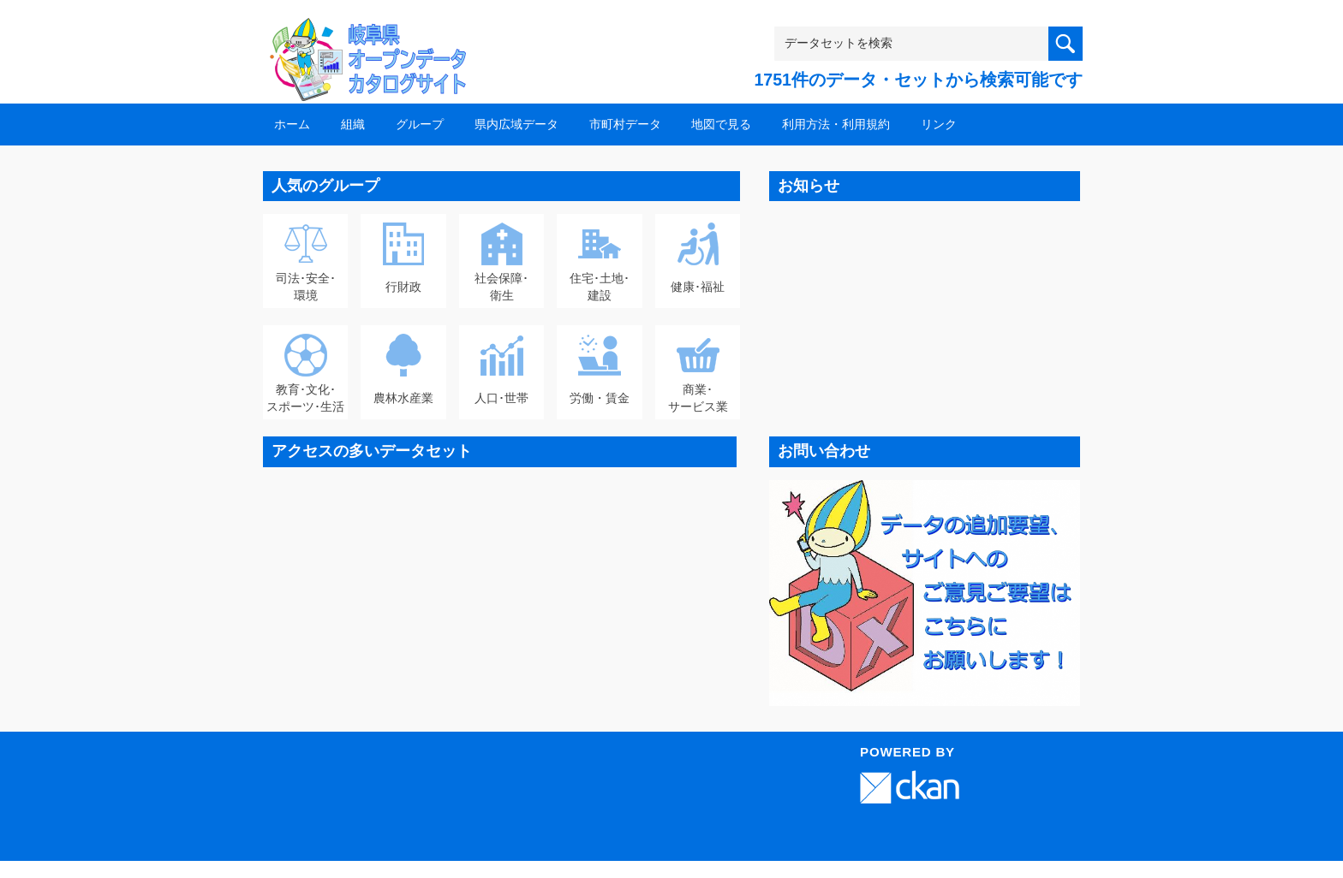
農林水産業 (403, 398)
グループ (420, 124)
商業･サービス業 (698, 398)
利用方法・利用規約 (836, 124)
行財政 (403, 287)
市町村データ (625, 124)
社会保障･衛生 (501, 286)
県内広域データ (516, 124)
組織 (353, 124)
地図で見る (721, 124)
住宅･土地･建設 (600, 286)
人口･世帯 (501, 398)
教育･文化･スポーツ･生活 (305, 398)
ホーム (292, 124)
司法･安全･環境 (306, 286)
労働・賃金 (600, 398)
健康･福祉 (698, 287)
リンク (939, 124)
